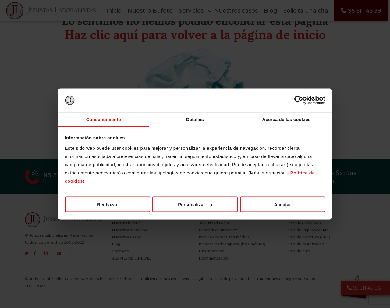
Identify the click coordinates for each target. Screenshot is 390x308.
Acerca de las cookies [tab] (286, 119)
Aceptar (282, 204)
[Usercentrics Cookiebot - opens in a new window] (298, 100)
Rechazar (107, 204)
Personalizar (195, 204)
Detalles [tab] (195, 119)
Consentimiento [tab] (103, 119)
